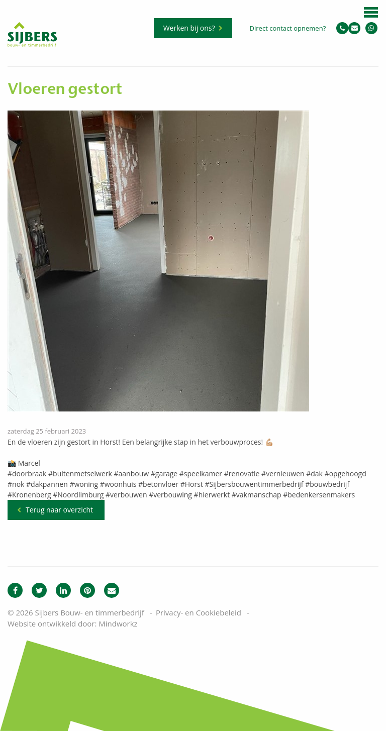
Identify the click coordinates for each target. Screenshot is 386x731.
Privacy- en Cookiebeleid (198, 612)
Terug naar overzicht (59, 509)
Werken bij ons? (189, 28)
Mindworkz (118, 623)
